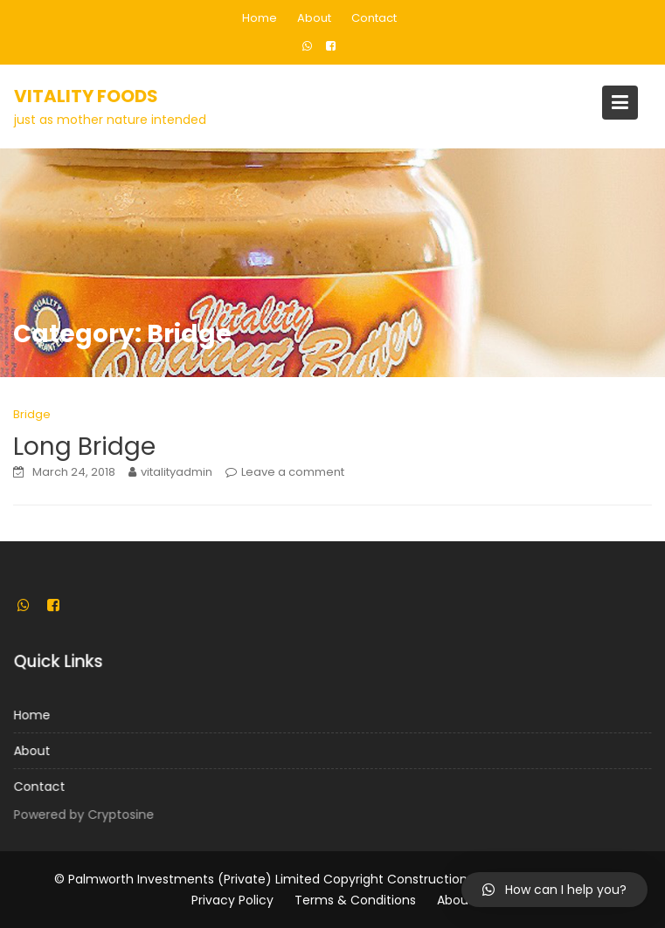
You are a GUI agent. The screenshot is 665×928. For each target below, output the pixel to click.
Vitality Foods (86, 96)
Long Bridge (84, 447)
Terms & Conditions (355, 900)
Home (259, 18)
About (314, 18)
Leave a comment (292, 472)
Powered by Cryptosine (86, 814)
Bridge (32, 414)
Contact (374, 18)
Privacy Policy (232, 900)
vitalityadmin (176, 472)
